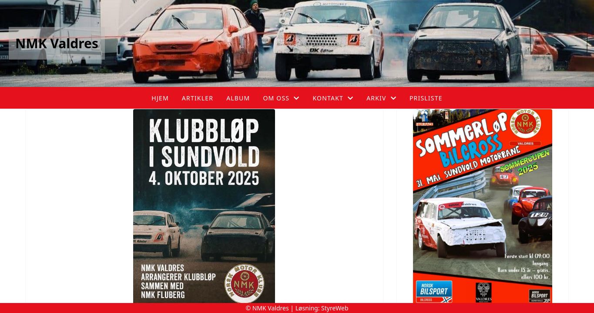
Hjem (159, 98)
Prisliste (426, 98)
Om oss (281, 98)
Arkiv (381, 98)
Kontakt (332, 98)
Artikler (197, 98)
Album (238, 98)
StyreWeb (335, 308)
